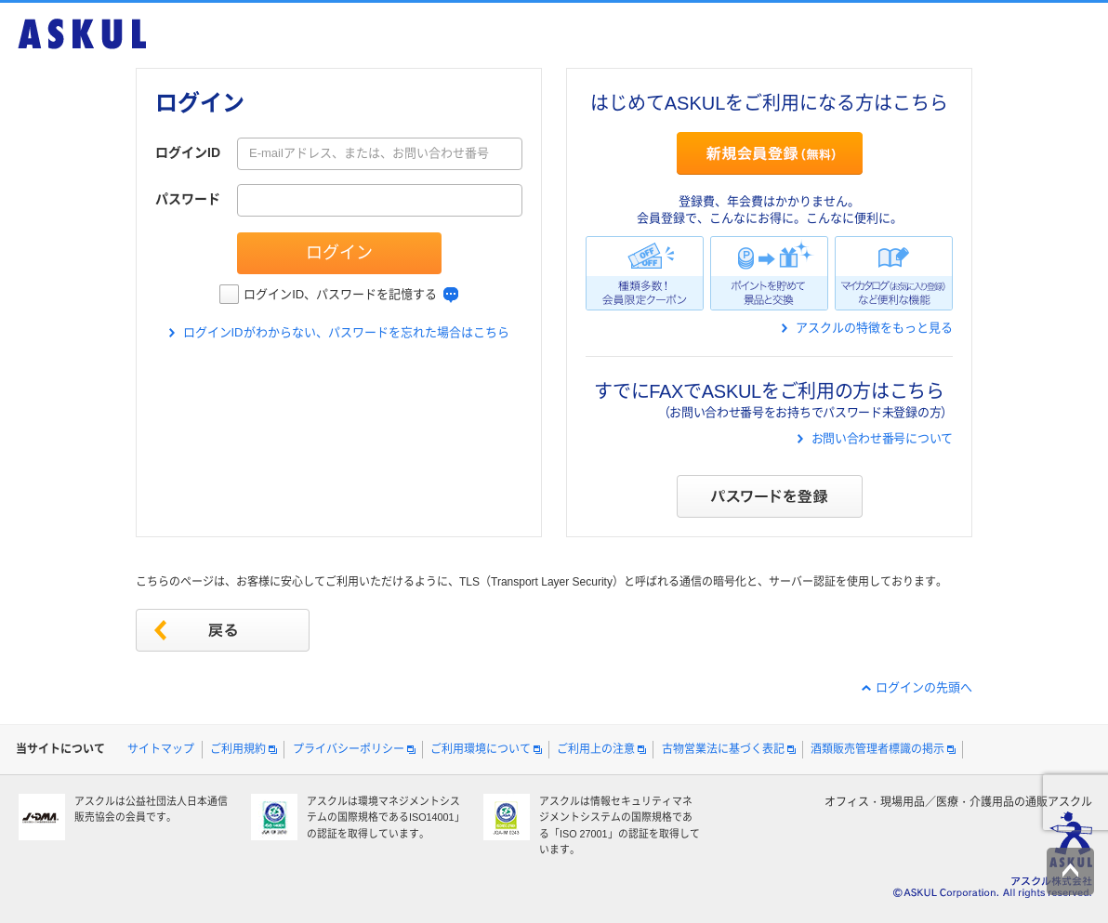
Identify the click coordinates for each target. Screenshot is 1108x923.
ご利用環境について (480, 749)
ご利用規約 (238, 749)
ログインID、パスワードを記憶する (340, 294)
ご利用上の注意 (596, 749)
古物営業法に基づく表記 (723, 749)
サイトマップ (160, 749)
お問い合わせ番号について (882, 438)
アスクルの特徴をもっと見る (874, 328)
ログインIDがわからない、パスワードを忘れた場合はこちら (346, 332)
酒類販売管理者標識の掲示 (877, 749)
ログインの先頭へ (924, 687)
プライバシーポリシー (348, 749)
